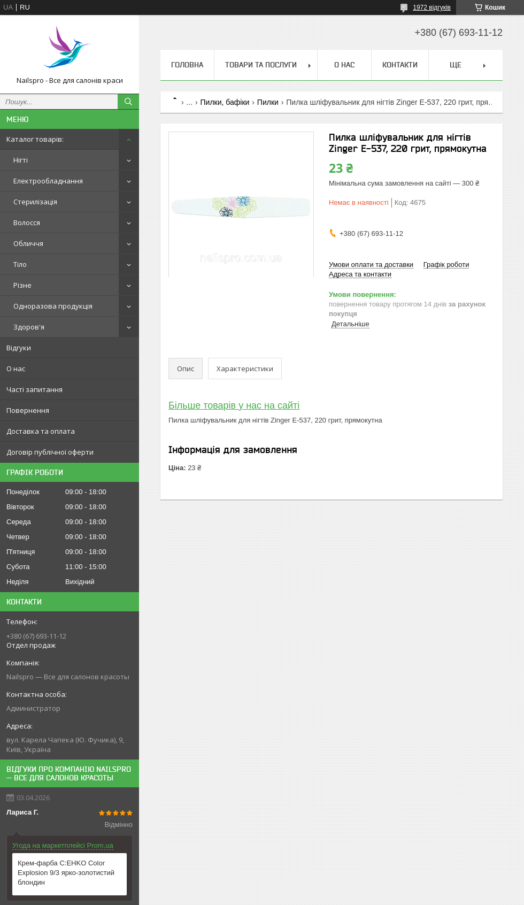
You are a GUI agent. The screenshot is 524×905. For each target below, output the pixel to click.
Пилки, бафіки (225, 102)
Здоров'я (28, 327)
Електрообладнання (48, 181)
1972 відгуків (432, 7)
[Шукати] (128, 102)
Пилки (268, 102)
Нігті (20, 160)
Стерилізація (35, 201)
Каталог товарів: (35, 139)
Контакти (400, 64)
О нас (15, 368)
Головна (187, 64)
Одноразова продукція (53, 306)
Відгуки (18, 347)
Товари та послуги (261, 64)
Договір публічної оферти (50, 452)
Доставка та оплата (40, 431)
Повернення (27, 410)
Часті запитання (34, 389)
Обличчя (28, 243)
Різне (22, 285)
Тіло (20, 264)
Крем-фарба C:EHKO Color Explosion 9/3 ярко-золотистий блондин (66, 872)
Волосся (26, 222)
